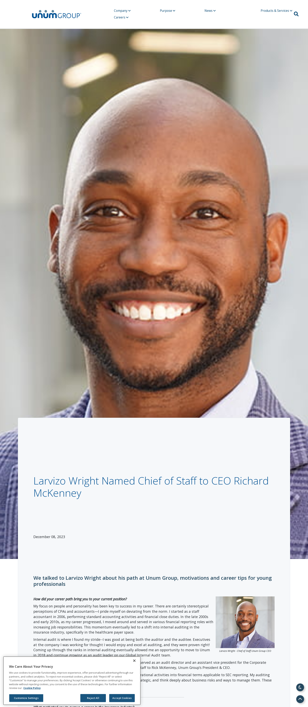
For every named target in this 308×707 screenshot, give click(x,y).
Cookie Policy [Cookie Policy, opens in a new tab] (32, 688)
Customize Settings (26, 698)
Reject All (93, 698)
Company (122, 10)
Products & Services (276, 10)
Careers (121, 17)
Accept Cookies (122, 698)
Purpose (167, 10)
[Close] (134, 660)
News (210, 10)
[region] (72, 680)
